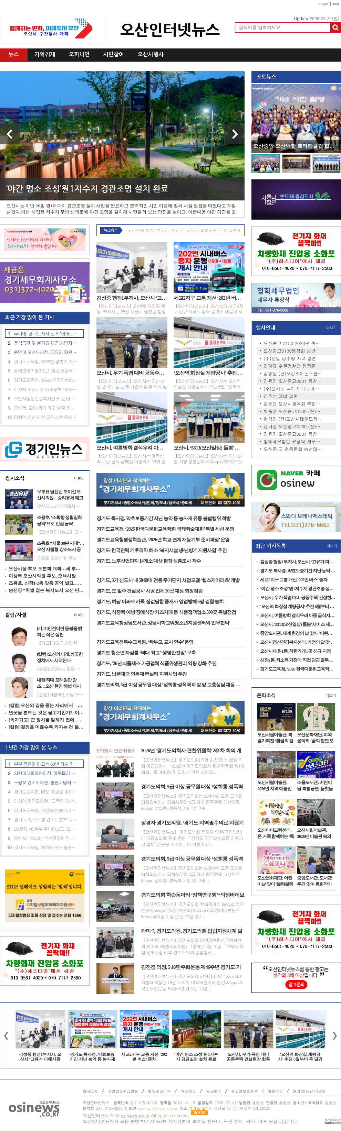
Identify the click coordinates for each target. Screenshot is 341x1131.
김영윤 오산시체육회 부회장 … (293, 404)
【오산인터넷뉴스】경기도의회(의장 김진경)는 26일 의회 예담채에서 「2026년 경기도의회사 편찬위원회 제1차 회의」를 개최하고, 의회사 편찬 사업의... (193, 766)
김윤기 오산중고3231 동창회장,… (293, 381)
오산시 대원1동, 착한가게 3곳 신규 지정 (295, 651)
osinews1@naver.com (157, 1108)
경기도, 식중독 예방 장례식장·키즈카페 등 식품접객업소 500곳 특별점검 (166, 612)
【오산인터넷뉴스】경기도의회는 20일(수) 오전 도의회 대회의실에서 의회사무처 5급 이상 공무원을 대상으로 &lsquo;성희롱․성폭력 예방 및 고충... (191, 802)
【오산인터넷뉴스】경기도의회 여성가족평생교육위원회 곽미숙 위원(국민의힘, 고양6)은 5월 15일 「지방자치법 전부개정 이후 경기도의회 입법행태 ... (192, 946)
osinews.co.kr (135, 1115)
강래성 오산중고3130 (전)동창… (293, 426)
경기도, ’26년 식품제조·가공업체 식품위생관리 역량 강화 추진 (156, 663)
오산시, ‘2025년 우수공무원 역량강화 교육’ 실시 (46, 838)
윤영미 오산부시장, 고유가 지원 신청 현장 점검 (46, 352)
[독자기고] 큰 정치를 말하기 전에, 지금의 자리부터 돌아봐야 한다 (46, 719)
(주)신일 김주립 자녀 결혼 (290, 358)
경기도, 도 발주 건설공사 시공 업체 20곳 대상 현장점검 (149, 591)
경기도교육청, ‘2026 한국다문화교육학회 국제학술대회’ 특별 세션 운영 (165, 529)
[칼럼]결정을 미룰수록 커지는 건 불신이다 (46, 727)
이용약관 (275, 1091)
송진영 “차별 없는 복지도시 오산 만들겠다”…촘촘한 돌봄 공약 (46, 590)
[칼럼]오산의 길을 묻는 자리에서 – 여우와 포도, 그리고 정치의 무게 (46, 705)
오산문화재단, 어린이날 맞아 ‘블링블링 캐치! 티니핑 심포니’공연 (275, 881)
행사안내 (265, 327)
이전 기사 (10, 134)
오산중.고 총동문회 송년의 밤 (293, 449)
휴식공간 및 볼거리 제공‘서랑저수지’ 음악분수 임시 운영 (46, 343)
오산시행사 (151, 54)
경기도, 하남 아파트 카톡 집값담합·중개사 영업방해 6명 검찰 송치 (160, 601)
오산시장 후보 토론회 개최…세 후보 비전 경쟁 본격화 (46, 568)
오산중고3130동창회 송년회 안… (293, 351)
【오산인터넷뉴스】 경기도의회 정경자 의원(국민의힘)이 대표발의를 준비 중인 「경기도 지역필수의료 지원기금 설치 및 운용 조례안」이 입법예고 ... (192, 838)
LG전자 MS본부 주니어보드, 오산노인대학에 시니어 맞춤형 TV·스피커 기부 (46, 829)
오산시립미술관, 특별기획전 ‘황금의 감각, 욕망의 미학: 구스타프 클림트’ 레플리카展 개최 (275, 738)
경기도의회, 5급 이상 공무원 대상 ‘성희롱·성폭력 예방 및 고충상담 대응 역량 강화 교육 (192, 787)
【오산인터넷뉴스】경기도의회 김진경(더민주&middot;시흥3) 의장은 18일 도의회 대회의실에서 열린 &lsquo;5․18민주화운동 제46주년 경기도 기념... (192, 982)
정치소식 (14, 478)
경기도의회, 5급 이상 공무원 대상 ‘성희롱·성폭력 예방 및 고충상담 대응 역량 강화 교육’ (170, 684)
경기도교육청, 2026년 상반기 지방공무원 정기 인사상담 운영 (46, 361)
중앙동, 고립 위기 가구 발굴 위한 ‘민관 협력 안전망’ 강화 (46, 408)
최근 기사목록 (271, 545)
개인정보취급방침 (123, 1091)
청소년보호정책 (244, 1091)
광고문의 (213, 1091)
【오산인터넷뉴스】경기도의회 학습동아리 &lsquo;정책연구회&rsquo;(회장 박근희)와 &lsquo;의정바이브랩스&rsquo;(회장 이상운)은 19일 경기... (192, 910)
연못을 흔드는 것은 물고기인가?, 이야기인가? (46, 712)
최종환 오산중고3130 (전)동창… (293, 411)
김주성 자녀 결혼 (281, 396)
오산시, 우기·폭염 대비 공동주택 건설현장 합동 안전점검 (131, 373)
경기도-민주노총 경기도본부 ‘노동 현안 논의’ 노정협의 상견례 (46, 819)
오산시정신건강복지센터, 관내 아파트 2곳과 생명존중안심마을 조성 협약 (46, 398)
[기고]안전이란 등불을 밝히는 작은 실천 (59, 631)
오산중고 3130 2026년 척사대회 (293, 343)
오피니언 (79, 54)
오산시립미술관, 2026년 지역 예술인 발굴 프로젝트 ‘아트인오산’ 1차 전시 (275, 785)
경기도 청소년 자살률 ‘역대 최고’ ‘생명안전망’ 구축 (146, 652)
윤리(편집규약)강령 (309, 1091)
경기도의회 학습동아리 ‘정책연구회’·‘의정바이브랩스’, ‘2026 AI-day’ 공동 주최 (192, 895)
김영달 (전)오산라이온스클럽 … (293, 373)
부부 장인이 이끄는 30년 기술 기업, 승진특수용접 (46, 764)
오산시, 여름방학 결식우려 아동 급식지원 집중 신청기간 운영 (131, 448)
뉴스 (14, 54)
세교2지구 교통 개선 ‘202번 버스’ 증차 (209, 298)
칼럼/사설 (16, 615)
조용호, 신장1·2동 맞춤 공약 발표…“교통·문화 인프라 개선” (46, 583)
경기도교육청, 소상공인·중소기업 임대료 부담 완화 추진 (46, 810)
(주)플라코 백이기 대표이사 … (293, 388)
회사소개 (90, 1091)
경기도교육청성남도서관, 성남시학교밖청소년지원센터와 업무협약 (162, 622)
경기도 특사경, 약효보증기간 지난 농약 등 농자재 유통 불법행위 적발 (163, 518)
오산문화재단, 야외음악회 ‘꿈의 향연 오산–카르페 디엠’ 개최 (315, 738)
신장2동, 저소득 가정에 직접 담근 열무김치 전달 (297, 660)
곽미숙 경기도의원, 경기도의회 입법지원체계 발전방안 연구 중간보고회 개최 (191, 931)
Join (336, 4)
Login (323, 4)
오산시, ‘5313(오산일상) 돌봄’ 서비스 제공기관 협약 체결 (209, 448)
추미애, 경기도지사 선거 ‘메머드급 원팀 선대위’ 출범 (46, 333)
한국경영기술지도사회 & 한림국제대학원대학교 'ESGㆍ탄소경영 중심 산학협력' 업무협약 (46, 371)
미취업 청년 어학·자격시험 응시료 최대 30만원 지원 (46, 417)
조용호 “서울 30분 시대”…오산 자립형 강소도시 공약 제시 (60, 546)
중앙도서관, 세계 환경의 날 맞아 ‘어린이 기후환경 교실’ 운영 (297, 633)
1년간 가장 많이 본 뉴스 (28, 747)
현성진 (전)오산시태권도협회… (293, 419)
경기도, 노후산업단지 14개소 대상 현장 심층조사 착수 (148, 561)
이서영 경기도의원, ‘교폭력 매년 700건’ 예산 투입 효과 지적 (46, 801)
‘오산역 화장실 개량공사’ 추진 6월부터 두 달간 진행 (209, 373)
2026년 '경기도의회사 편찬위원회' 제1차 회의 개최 (191, 751)
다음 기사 (234, 134)
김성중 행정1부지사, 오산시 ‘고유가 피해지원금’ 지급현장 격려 (131, 298)
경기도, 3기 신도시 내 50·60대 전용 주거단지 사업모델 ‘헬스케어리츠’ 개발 (167, 580)
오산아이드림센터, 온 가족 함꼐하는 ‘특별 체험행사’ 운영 (275, 833)
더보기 (79, 478)
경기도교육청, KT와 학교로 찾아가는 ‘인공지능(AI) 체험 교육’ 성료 (46, 792)
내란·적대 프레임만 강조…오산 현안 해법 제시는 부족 (59, 683)
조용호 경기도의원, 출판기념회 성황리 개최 (46, 782)
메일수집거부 (159, 1091)
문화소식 (266, 695)
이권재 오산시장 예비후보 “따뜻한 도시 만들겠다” (46, 389)
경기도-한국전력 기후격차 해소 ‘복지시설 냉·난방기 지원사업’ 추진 (161, 550)
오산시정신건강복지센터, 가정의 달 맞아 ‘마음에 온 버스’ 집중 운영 (297, 642)
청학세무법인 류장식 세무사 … (293, 441)
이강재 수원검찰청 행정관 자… (293, 366)
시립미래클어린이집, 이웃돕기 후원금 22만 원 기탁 (46, 773)
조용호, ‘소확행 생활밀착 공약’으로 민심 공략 (59, 520)
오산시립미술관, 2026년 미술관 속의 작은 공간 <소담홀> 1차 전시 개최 (315, 833)
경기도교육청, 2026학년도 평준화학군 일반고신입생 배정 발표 (46, 847)
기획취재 (44, 54)
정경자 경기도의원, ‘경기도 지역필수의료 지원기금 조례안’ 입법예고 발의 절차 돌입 (192, 823)
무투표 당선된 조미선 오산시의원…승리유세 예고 (60, 494)
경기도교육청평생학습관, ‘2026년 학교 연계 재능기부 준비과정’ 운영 (162, 539)
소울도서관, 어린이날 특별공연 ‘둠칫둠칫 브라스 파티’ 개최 (315, 785)
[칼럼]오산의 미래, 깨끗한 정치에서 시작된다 (60, 657)
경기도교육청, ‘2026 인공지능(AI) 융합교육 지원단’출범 (46, 380)
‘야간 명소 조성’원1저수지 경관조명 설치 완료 (87, 189)
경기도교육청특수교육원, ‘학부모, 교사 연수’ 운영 (144, 642)
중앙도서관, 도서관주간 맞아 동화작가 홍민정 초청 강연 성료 (314, 881)
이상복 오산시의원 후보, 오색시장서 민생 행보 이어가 (46, 575)
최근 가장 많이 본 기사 (27, 317)
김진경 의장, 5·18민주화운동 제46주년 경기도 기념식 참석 (191, 967)
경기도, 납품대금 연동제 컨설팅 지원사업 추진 (141, 674)
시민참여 (113, 54)
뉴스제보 (188, 1091)
